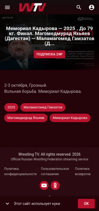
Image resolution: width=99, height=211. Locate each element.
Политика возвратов (83, 171)
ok (86, 204)
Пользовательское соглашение (55, 171)
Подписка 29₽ (49, 54)
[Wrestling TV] (32, 7)
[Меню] (7, 7)
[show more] (7, 203)
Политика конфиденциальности (20, 171)
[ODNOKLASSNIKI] (55, 185)
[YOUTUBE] (44, 185)
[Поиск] (79, 7)
